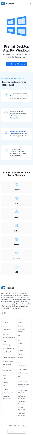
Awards (5, 326)
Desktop (20, 350)
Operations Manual (9, 338)
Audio (20, 322)
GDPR (19, 376)
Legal (19, 335)
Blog (4, 341)
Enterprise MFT (8, 393)
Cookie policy (22, 373)
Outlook (20, 357)
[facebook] (5, 313)
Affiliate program (8, 361)
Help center (6, 329)
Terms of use (22, 366)
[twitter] (2, 313)
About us (5, 322)
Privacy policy (22, 369)
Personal (5, 382)
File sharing (6, 345)
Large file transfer (8, 348)
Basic (4, 378)
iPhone (20, 354)
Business (5, 389)
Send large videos (9, 357)
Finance (20, 326)
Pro (4, 386)
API (19, 347)
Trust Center (7, 370)
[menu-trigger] (30, 3)
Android (20, 343)
